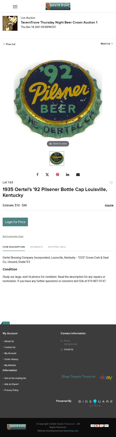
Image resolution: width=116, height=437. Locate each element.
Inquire (109, 205)
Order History (11, 359)
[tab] (14, 248)
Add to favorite (111, 183)
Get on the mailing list (15, 378)
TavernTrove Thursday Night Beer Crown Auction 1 (59, 22)
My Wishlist (10, 365)
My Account (10, 353)
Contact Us (9, 347)
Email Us (68, 349)
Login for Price (15, 222)
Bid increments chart (13, 236)
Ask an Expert (11, 384)
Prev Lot (9, 44)
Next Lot (106, 43)
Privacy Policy (11, 390)
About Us (9, 341)
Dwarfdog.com (71, 430)
